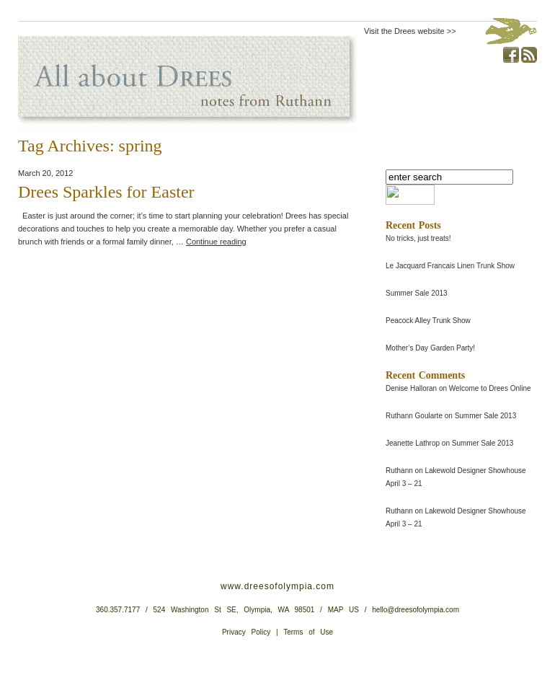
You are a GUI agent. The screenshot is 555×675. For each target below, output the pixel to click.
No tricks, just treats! (418, 238)
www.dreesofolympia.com (277, 586)
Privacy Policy (246, 632)
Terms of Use (308, 632)
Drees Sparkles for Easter (106, 191)
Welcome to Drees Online (490, 388)
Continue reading (216, 241)
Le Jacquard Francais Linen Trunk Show (450, 266)
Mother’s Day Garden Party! (430, 348)
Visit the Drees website (404, 31)
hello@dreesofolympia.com (415, 610)
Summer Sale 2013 (417, 293)
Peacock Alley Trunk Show (428, 321)
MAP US (343, 610)
